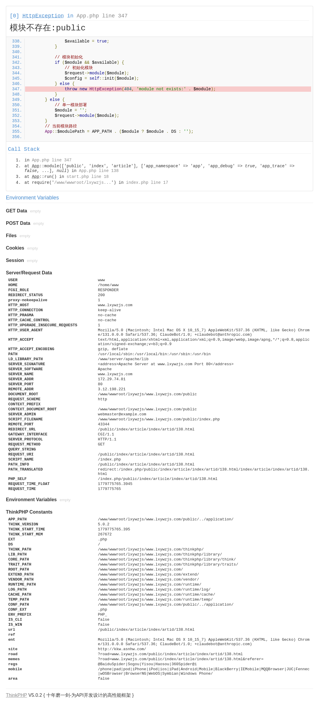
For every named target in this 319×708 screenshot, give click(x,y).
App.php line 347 (102, 16)
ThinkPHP (16, 695)
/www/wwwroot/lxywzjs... (82, 182)
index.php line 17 (147, 182)
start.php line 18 (88, 176)
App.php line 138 (99, 170)
